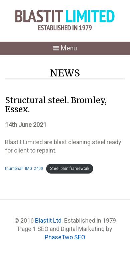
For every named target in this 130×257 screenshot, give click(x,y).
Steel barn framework (69, 168)
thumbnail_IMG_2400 (24, 168)
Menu (67, 49)
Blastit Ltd (48, 220)
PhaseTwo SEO (65, 237)
